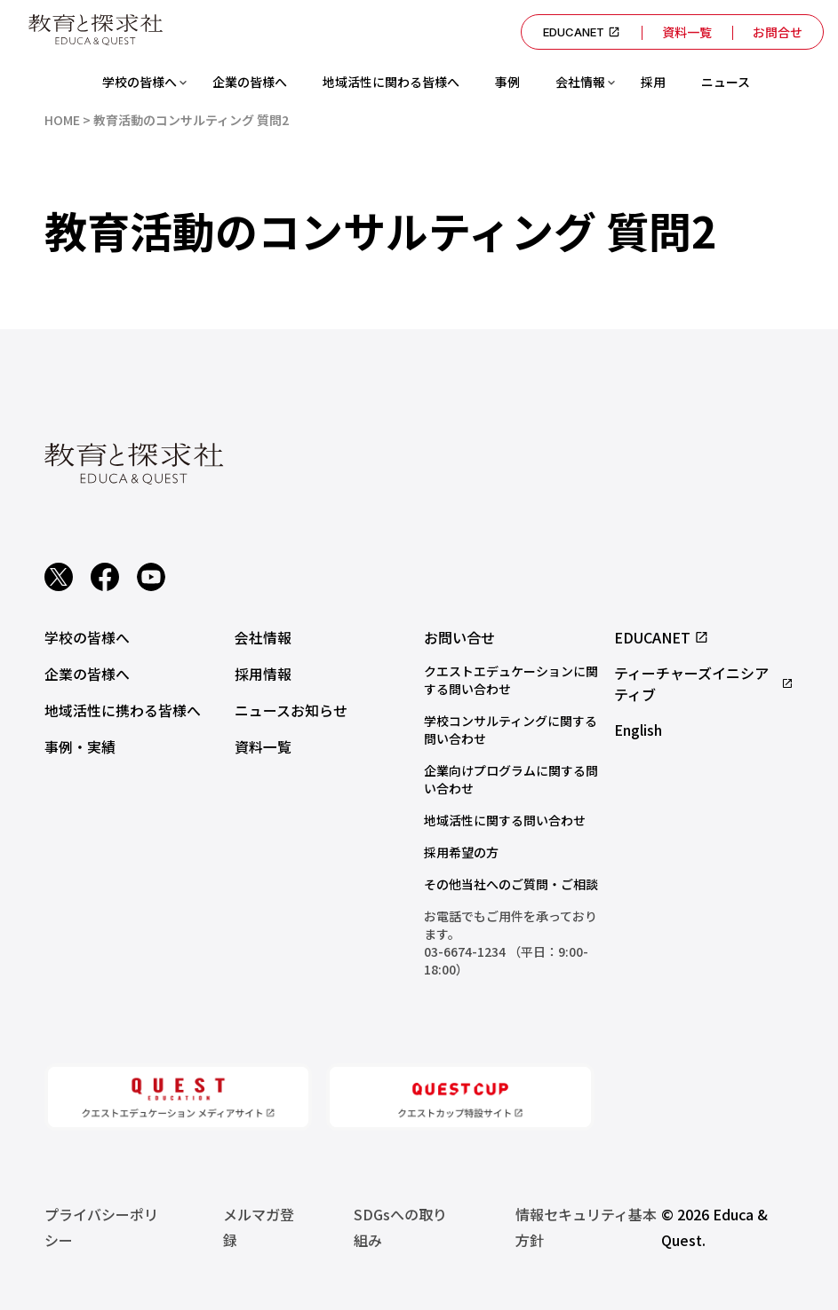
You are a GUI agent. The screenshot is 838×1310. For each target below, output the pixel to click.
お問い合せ (459, 637)
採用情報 (263, 672)
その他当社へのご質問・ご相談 (511, 884)
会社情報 (580, 82)
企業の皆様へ (249, 82)
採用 (653, 82)
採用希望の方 (461, 852)
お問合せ (777, 32)
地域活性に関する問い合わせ (505, 820)
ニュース (725, 82)
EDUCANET (578, 32)
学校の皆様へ (139, 82)
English (638, 729)
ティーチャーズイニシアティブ (704, 683)
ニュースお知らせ (291, 708)
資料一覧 (684, 32)
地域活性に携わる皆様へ (122, 708)
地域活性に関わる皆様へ (391, 82)
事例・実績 (80, 743)
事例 (507, 82)
